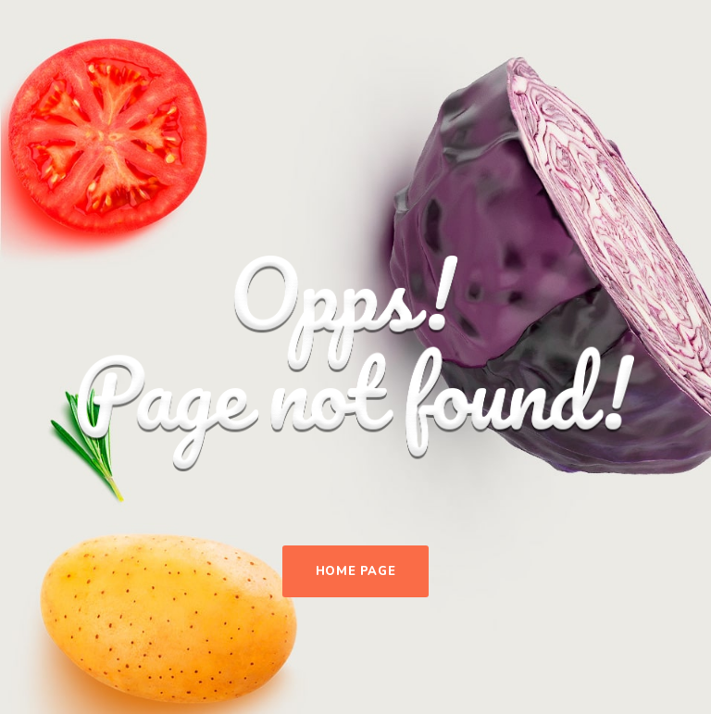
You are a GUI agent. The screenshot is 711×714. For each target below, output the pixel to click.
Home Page (356, 571)
